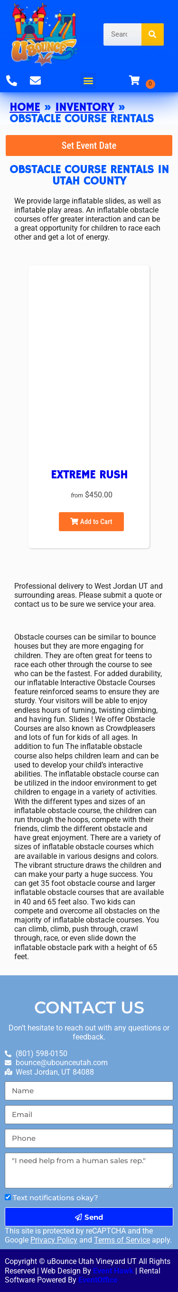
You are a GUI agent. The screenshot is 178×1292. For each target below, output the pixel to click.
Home (24, 107)
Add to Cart (91, 521)
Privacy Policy (53, 1239)
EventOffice (98, 1279)
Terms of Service (122, 1239)
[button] (88, 80)
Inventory (84, 107)
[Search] (152, 34)
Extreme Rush (89, 475)
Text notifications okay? (55, 1197)
